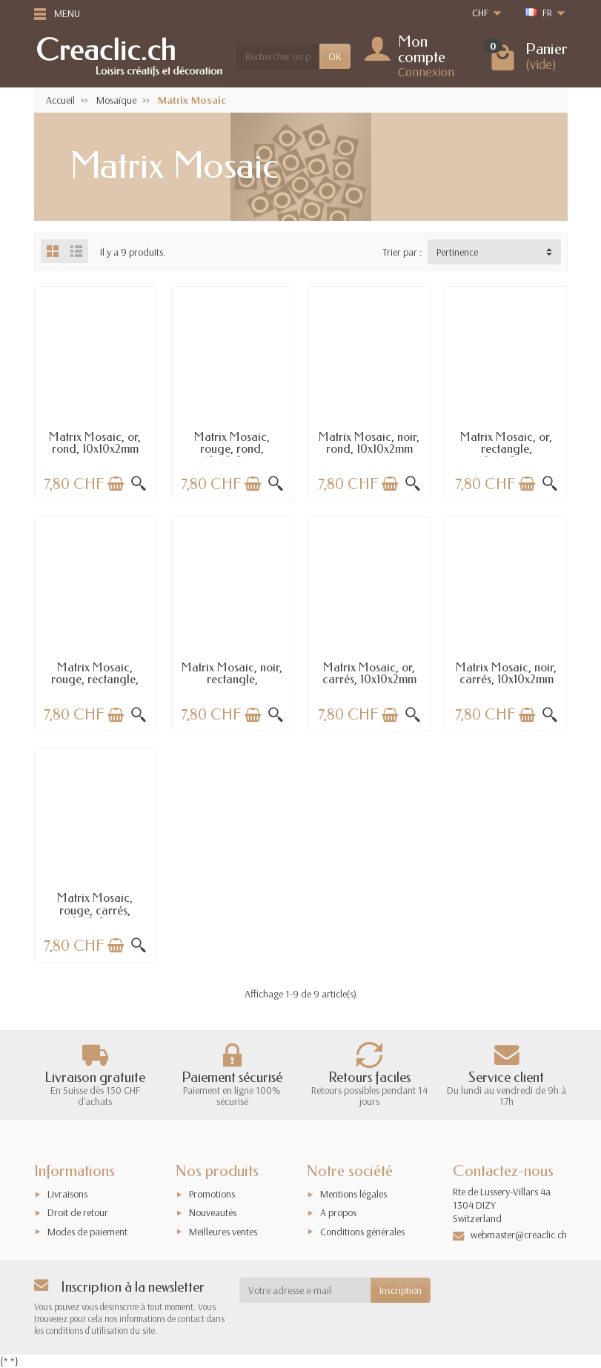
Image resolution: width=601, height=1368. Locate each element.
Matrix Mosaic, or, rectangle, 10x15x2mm (506, 449)
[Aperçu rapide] (138, 484)
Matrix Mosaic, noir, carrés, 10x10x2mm (506, 673)
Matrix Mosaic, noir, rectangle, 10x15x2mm (232, 679)
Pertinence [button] (457, 252)
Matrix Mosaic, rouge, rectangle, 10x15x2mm (95, 679)
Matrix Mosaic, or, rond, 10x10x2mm (95, 443)
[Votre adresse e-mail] (305, 1290)
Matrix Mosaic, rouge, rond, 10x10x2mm (232, 449)
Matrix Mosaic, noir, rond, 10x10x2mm (369, 443)
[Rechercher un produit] (277, 56)
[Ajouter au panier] (115, 484)
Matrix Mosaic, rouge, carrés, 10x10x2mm (95, 910)
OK (335, 56)
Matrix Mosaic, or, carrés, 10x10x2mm (369, 673)
